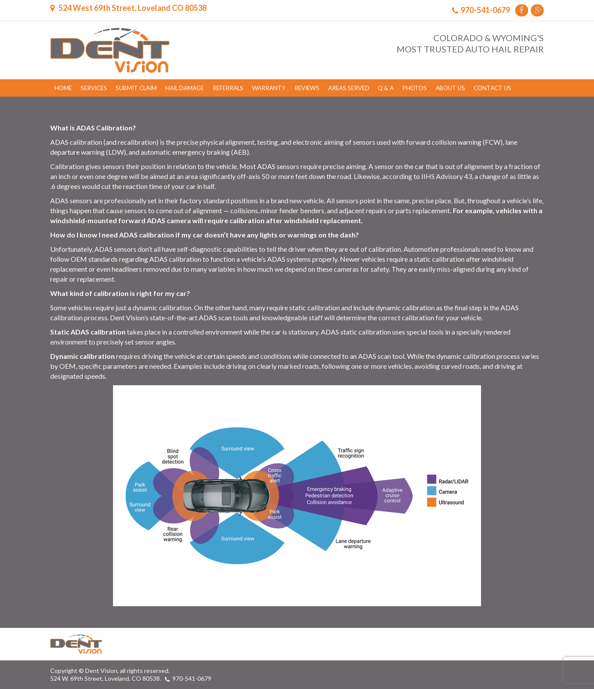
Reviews (307, 87)
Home (63, 87)
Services (94, 87)
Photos (414, 87)
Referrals (228, 87)
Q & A (386, 87)
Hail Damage (184, 87)
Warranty (269, 87)
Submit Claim (136, 87)
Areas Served (348, 87)
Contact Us (492, 87)
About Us (450, 87)
